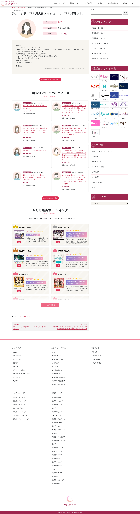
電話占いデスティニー (59, 419)
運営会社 (15, 363)
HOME (14, 7)
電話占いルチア (57, 465)
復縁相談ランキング (98, 33)
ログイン (135, 3)
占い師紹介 (100, 3)
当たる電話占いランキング (100, 43)
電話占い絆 (55, 444)
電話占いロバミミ (64, 299)
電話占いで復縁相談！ (59, 381)
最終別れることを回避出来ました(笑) (35, 150)
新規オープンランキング (100, 58)
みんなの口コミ (113, 3)
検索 (92, 9)
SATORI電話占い (64, 251)
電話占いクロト (63, 227)
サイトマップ (17, 377)
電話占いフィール (24, 227)
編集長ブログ (96, 161)
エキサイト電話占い (58, 430)
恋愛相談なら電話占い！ (60, 377)
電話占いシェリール (58, 433)
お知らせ (95, 156)
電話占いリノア (63, 274)
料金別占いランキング (99, 53)
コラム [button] (124, 3)
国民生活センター (97, 355)
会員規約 (15, 366)
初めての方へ (17, 355)
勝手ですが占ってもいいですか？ (103, 151)
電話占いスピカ (57, 458)
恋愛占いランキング (98, 28)
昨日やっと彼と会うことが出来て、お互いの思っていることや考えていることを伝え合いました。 (35, 177)
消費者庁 (94, 352)
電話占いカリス (63, 22)
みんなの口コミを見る (50, 198)
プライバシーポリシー (20, 370)
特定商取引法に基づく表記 (21, 373)
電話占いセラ (56, 476)
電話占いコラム (97, 187)
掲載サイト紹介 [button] (75, 3)
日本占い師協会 (96, 363)
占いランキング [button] (59, 3)
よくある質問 (17, 359)
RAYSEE (55, 469)
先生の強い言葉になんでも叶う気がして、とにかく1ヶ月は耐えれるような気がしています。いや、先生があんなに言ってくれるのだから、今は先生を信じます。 (74, 179)
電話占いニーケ (24, 299)
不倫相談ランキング (98, 38)
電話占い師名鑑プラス (59, 437)
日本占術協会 (95, 359)
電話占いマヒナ (57, 462)
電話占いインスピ (24, 251)
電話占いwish (56, 397)
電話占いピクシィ (58, 483)
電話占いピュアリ (58, 401)
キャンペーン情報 (98, 167)
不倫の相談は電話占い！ (60, 384)
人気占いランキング (98, 48)
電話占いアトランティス (60, 440)
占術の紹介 (88, 3)
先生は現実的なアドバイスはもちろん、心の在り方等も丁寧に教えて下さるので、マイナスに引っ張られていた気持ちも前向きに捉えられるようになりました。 (74, 155)
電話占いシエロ (57, 455)
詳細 (19, 242)
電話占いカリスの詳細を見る (50, 79)
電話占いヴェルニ (58, 451)
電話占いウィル (57, 404)
